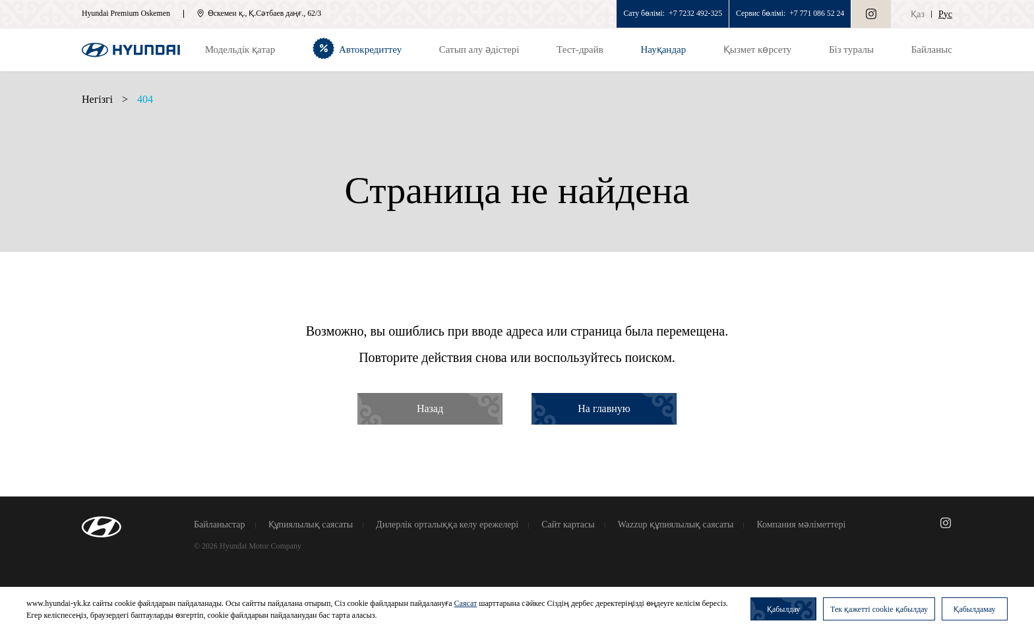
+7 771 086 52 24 (816, 13)
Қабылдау (783, 609)
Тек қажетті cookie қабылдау (879, 609)
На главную (604, 408)
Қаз (918, 14)
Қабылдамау (974, 609)
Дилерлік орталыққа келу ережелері (447, 524)
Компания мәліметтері (800, 524)
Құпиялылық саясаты (310, 524)
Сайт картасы (567, 524)
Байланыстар (219, 524)
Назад (430, 408)
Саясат (465, 603)
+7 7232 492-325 (695, 13)
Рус (945, 14)
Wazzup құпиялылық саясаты (676, 524)
